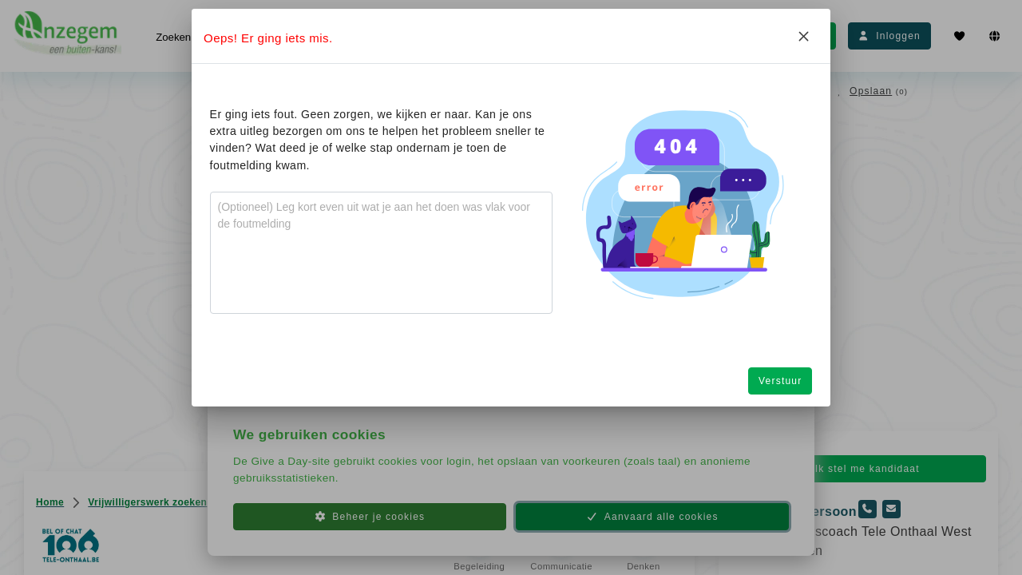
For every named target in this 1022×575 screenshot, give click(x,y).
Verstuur (780, 381)
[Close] (803, 36)
